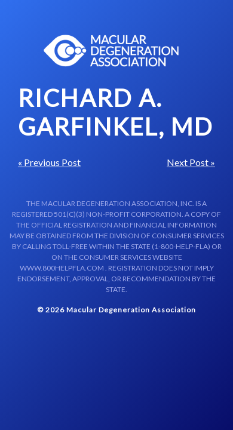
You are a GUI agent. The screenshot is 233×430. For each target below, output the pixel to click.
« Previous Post (49, 162)
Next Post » (191, 162)
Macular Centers (112, 51)
